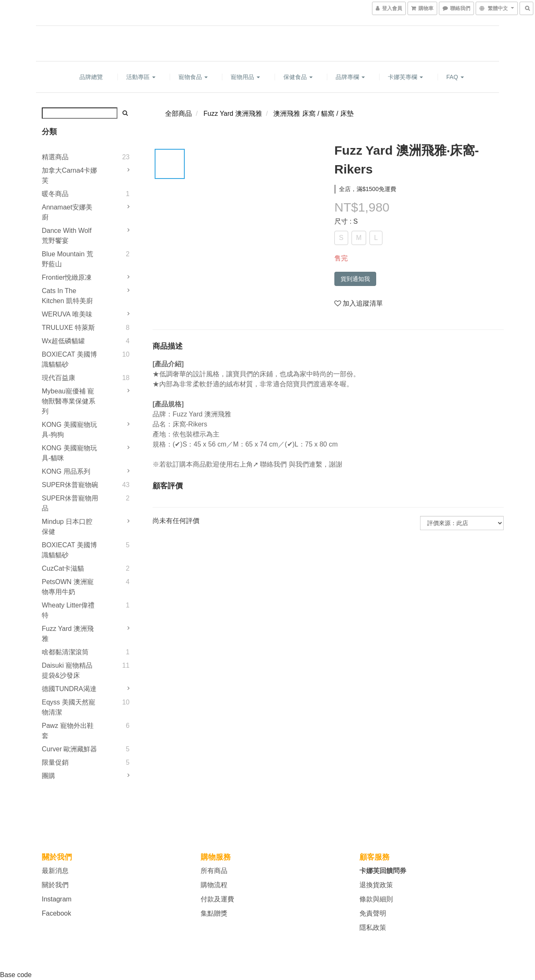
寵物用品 (245, 77)
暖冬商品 (55, 193)
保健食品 (298, 77)
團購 (48, 775)
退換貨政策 (376, 884)
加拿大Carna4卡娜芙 (69, 175)
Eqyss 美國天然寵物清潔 (68, 707)
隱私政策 (372, 927)
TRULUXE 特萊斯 (68, 327)
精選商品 (55, 157)
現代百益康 (58, 377)
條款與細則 (376, 899)
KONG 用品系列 (66, 471)
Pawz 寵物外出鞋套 (68, 730)
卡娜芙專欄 (405, 77)
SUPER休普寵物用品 (70, 503)
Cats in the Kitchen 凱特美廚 (67, 295)
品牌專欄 (350, 77)
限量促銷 (55, 762)
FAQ (455, 77)
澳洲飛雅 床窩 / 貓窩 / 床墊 (313, 113)
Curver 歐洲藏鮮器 (69, 749)
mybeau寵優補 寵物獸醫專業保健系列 (68, 401)
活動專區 (140, 77)
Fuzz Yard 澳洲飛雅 (68, 633)
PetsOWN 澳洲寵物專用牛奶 (68, 586)
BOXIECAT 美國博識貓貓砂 (69, 359)
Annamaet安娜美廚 (67, 212)
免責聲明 (372, 913)
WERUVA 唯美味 (67, 314)
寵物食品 (193, 77)
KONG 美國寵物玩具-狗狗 (69, 429)
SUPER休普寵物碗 (70, 484)
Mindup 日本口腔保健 (67, 526)
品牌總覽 (91, 77)
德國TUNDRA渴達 (69, 688)
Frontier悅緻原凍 (67, 277)
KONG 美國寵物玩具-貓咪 (69, 453)
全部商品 (178, 113)
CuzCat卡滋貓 (63, 568)
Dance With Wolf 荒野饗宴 (67, 235)
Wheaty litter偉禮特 (68, 610)
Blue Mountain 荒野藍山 (67, 259)
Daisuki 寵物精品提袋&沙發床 (67, 670)
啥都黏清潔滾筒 (65, 652)
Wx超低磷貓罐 (63, 341)
